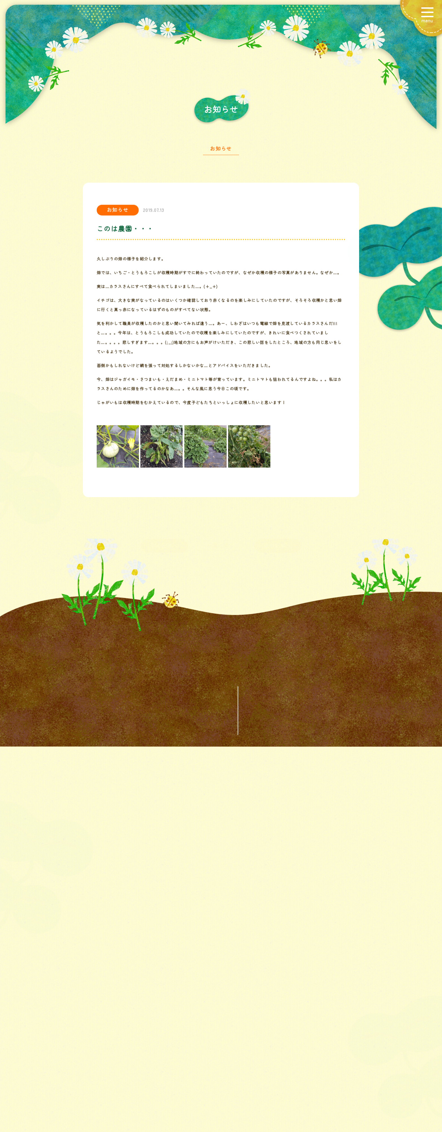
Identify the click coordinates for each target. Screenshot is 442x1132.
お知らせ (221, 150)
